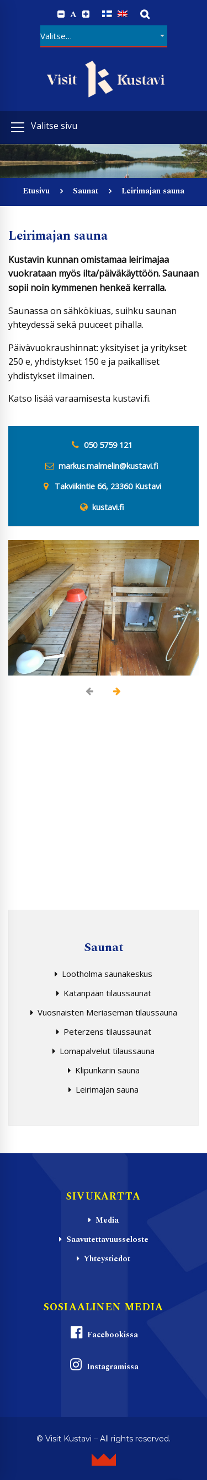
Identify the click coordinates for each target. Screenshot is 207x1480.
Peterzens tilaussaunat (107, 1031)
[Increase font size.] (85, 14)
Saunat (85, 191)
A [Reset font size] (73, 14)
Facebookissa (104, 1333)
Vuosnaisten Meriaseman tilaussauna (107, 1012)
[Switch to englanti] (122, 14)
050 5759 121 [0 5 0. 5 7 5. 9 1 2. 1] (108, 445)
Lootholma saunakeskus (107, 973)
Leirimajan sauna (107, 1089)
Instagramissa (104, 1365)
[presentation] (90, 691)
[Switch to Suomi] (107, 14)
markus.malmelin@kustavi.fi (108, 466)
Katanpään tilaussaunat (107, 992)
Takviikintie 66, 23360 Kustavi (108, 486)
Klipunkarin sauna (107, 1070)
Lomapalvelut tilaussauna (107, 1050)
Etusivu (36, 191)
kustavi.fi (108, 507)
